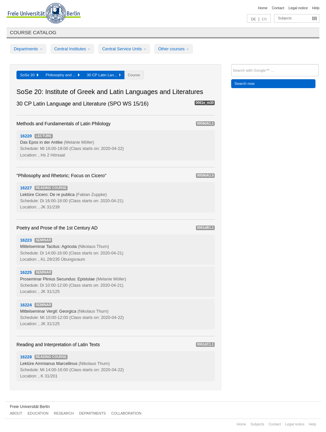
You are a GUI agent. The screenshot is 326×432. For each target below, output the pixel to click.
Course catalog (33, 32)
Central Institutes (72, 48)
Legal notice (298, 8)
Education (38, 413)
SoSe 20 (29, 75)
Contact (278, 8)
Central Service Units (124, 48)
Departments (28, 48)
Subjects (285, 18)
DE (253, 19)
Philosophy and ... (63, 75)
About (16, 413)
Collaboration (126, 413)
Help (315, 8)
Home (262, 8)
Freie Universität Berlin (30, 406)
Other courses (173, 48)
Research (63, 413)
